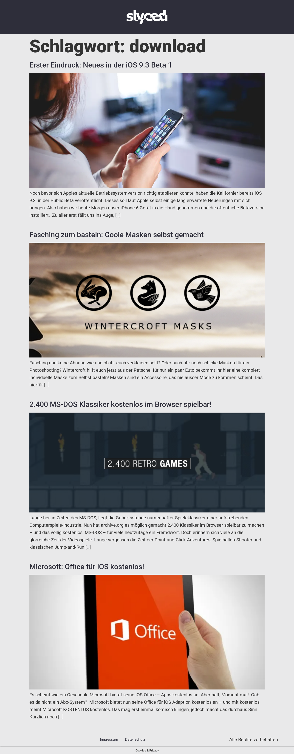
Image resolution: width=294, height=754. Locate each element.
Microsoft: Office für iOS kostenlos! (86, 566)
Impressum (109, 739)
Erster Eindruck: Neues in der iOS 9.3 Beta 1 (100, 65)
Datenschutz (135, 739)
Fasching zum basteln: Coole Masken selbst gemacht (116, 234)
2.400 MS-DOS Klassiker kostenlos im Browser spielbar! (120, 404)
